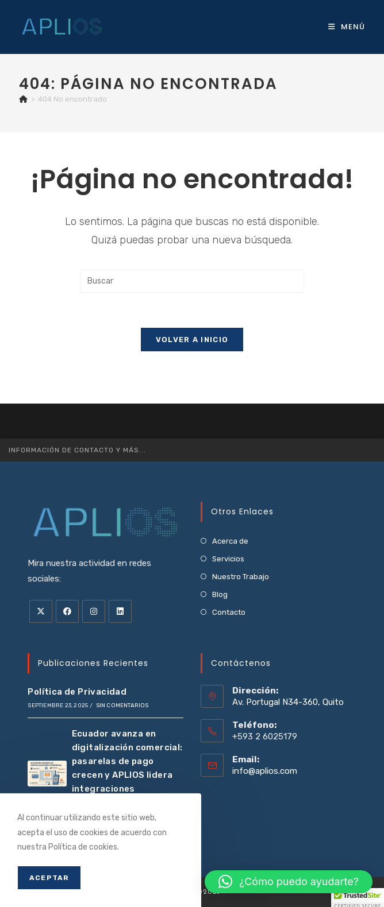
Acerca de (230, 541)
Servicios (228, 559)
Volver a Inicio (192, 339)
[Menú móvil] (346, 26)
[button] (289, 881)
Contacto (228, 612)
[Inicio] (23, 99)
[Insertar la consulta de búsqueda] (192, 281)
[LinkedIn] (120, 611)
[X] (40, 611)
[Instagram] (93, 611)
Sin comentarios (122, 705)
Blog (220, 594)
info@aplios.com (264, 771)
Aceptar (49, 878)
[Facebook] (67, 611)
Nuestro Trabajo (240, 576)
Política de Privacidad (77, 692)
